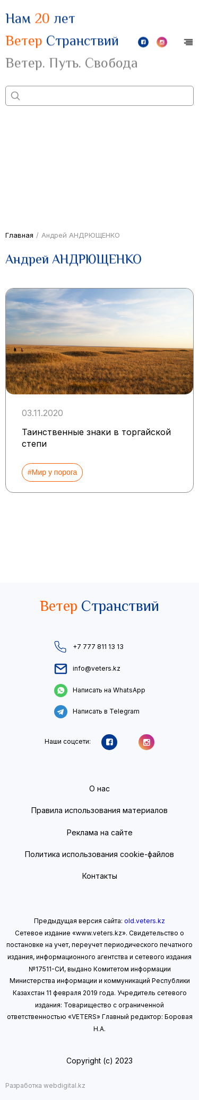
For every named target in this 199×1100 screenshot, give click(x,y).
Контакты (99, 875)
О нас (99, 788)
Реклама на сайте (100, 832)
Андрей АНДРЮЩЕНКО (80, 235)
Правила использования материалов (99, 810)
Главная (19, 235)
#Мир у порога (52, 472)
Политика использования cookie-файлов (99, 854)
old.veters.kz (144, 921)
